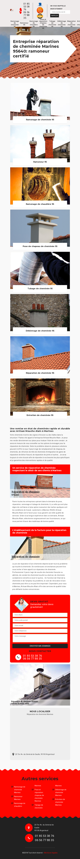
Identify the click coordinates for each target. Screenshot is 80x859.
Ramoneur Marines (18, 798)
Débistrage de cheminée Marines (60, 792)
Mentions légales (51, 853)
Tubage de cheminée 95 (52, 24)
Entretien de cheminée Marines (60, 802)
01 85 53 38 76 (26, 6)
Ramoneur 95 (24, 24)
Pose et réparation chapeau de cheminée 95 (43, 24)
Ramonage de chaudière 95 (34, 24)
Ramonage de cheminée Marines (19, 789)
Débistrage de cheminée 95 (61, 24)
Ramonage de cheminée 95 (15, 24)
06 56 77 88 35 (26, 15)
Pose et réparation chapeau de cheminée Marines (39, 795)
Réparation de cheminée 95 (71, 24)
